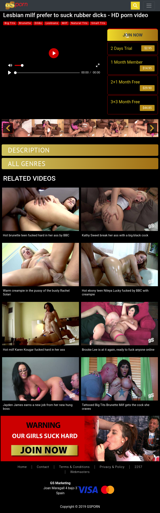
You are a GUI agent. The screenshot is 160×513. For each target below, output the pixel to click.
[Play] (9, 72)
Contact (43, 467)
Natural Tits (79, 23)
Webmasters (80, 472)
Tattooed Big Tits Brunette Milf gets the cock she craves (115, 407)
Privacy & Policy (112, 467)
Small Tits (98, 23)
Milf (64, 23)
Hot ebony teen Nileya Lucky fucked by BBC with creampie (115, 292)
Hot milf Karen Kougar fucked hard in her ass (34, 350)
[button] (8, 128)
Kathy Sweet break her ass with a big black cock (115, 235)
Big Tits (10, 23)
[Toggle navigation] (149, 5)
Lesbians (52, 23)
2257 (138, 467)
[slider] (47, 73)
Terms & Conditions (74, 467)
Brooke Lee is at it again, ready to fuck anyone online (118, 350)
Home (22, 467)
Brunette (25, 23)
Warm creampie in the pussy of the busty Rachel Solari (36, 292)
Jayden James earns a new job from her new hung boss (37, 407)
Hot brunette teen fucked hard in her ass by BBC (36, 235)
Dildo (38, 23)
